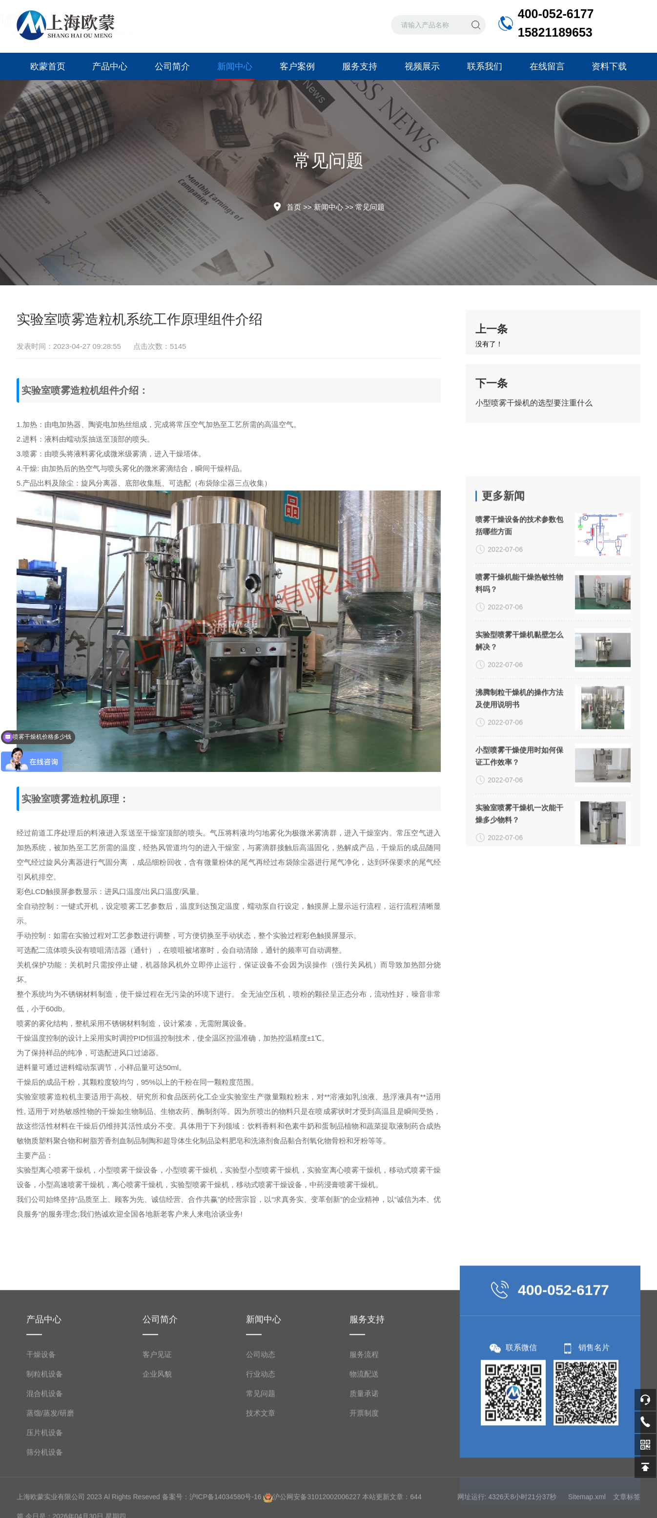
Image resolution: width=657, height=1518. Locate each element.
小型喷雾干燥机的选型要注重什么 (534, 403)
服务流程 (364, 1459)
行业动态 (260, 1479)
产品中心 (109, 66)
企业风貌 (157, 1479)
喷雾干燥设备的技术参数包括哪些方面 (519, 681)
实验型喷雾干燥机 (199, 1184)
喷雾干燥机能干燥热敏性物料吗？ (519, 738)
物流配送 (364, 1479)
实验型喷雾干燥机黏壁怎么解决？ (519, 796)
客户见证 (157, 1459)
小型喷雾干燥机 (191, 1170)
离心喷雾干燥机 (65, 1170)
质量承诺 (364, 1498)
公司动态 (260, 1459)
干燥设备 (41, 1459)
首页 (294, 207)
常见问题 (370, 207)
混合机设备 (44, 1498)
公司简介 (172, 66)
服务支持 (359, 66)
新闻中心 (234, 71)
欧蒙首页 (47, 66)
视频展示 (422, 66)
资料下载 (609, 66)
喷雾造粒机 (75, 390)
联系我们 (484, 66)
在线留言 (547, 66)
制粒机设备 (44, 1479)
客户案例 (297, 66)
